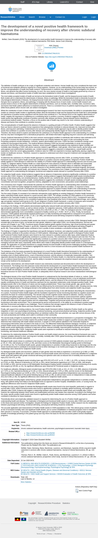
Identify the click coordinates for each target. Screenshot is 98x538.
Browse (42, 17)
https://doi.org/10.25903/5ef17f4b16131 (59, 57)
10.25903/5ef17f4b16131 (51, 53)
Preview (60, 48)
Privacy (49, 534)
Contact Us (60, 17)
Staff (22, 2)
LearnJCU (64, 2)
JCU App (35, 2)
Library (50, 2)
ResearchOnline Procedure (49, 503)
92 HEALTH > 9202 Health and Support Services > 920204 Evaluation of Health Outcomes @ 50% (56, 474)
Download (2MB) (50, 48)
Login (84, 17)
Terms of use (41, 534)
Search (32, 17)
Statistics (66, 503)
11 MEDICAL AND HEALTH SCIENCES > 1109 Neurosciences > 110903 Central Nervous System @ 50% (58, 463)
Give (92, 2)
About (22, 17)
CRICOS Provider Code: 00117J (49, 529)
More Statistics (26, 482)
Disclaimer (57, 534)
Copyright (32, 503)
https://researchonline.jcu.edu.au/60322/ (40, 435)
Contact (79, 2)
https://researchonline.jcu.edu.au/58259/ (40, 433)
